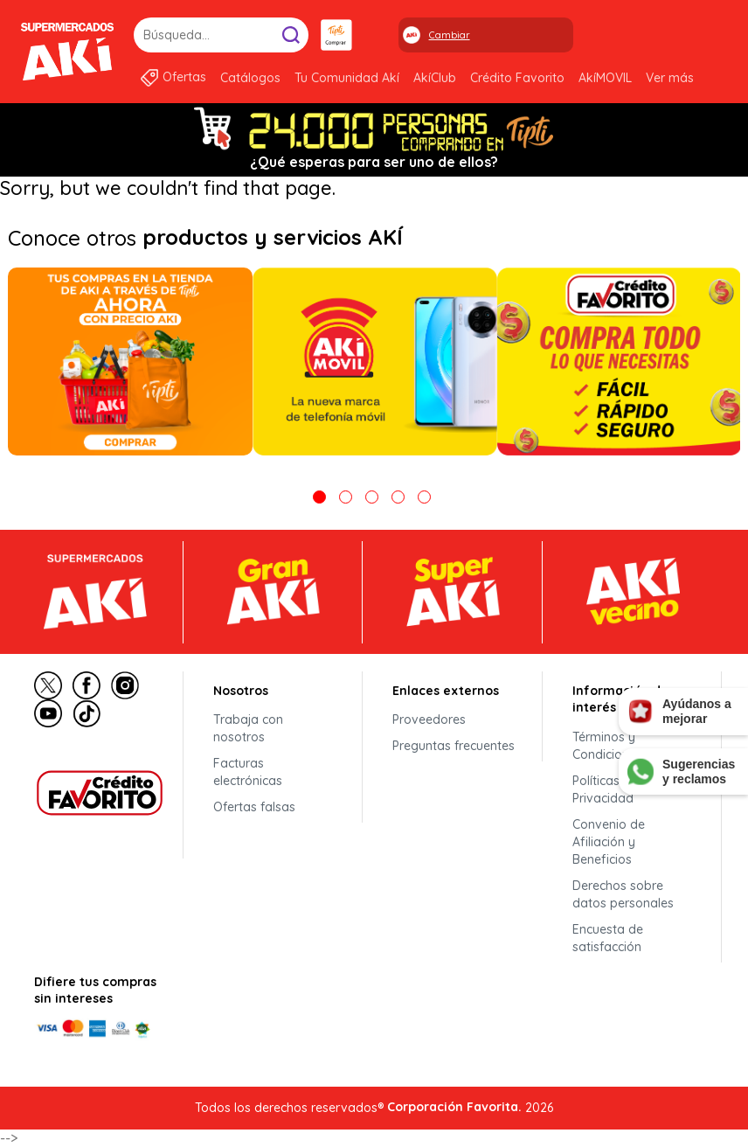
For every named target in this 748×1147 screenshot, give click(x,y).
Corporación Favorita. (454, 1107)
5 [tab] (424, 497)
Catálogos (250, 78)
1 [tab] (319, 497)
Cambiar (449, 35)
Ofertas (184, 77)
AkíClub (434, 78)
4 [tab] (398, 497)
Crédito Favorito (517, 78)
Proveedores (429, 719)
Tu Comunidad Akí (346, 78)
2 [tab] (345, 497)
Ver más (670, 78)
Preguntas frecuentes (453, 746)
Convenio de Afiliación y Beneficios (608, 842)
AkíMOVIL (605, 78)
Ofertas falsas (254, 807)
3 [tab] (371, 497)
